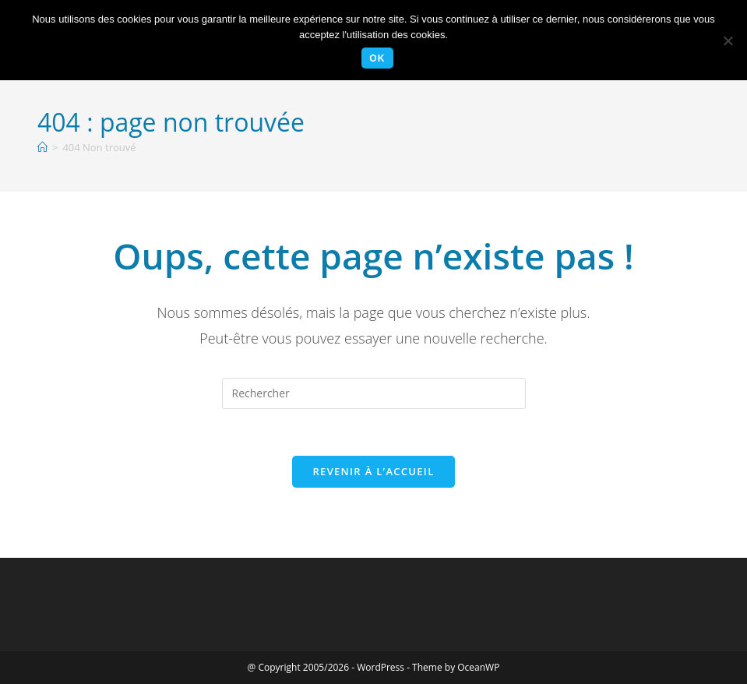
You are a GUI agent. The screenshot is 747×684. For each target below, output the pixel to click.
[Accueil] (42, 147)
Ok (377, 58)
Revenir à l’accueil (373, 471)
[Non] (727, 40)
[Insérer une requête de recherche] (374, 393)
